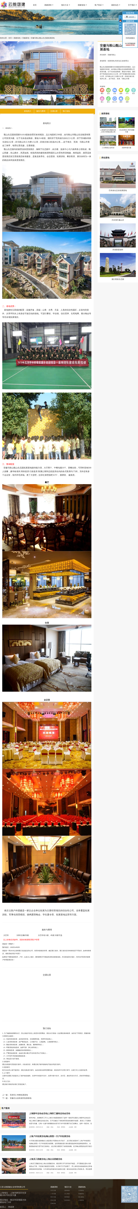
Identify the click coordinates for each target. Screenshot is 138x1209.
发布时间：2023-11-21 (36, 1173)
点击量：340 (72, 1150)
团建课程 (48, 5)
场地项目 (67, 1190)
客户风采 (98, 5)
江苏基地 (81, 1190)
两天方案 (53, 1197)
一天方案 (53, 1194)
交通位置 (54, 111)
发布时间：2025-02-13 (36, 1127)
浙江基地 (81, 1197)
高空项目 (67, 1197)
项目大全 (64, 5)
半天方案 (53, 1190)
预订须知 (66, 111)
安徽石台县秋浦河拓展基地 (20, 1098)
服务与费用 (40, 111)
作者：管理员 (61, 1127)
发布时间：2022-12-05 (36, 1150)
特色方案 (53, 1200)
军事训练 (53, 1203)
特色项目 (67, 1200)
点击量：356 (72, 1173)
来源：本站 (50, 1127)
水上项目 (67, 1194)
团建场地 (81, 5)
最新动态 (114, 5)
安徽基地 (25, 38)
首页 (35, 5)
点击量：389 (72, 1127)
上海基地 (81, 1200)
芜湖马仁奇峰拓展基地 (19, 1095)
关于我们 (131, 5)
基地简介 (27, 111)
